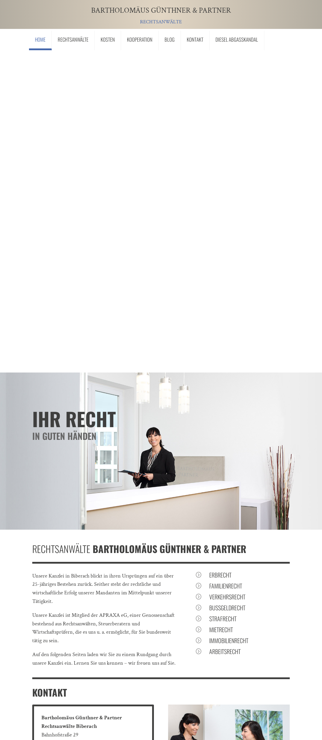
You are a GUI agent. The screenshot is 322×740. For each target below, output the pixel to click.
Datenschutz (110, 687)
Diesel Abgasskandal (236, 39)
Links (43, 687)
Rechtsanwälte (73, 39)
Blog (170, 39)
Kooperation (139, 39)
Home (40, 39)
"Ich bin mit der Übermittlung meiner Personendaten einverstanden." (131, 633)
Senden (258, 649)
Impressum (73, 687)
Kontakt (195, 39)
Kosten (108, 39)
